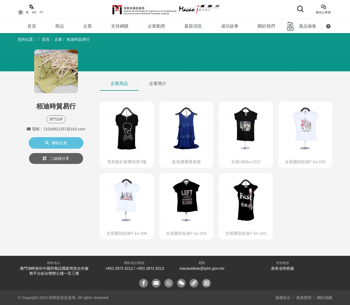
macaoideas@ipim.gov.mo (201, 268)
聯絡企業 (56, 143)
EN (34, 12)
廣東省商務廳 (282, 268)
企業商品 (119, 83)
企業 (87, 26)
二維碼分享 (56, 158)
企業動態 (156, 26)
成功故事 (229, 26)
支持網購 (120, 26)
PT (41, 12)
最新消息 (193, 26)
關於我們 (266, 26)
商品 (59, 26)
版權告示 (283, 297)
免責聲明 (303, 297)
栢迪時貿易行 (78, 39)
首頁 (31, 26)
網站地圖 (324, 297)
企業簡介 (158, 83)
